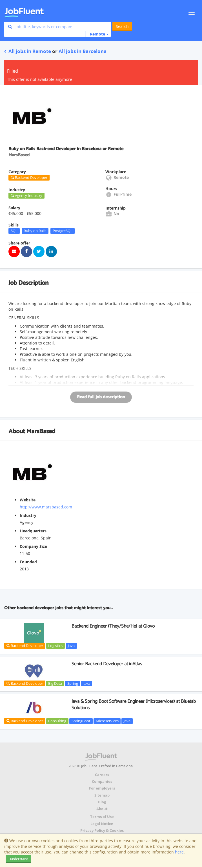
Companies (102, 781)
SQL (14, 230)
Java (71, 645)
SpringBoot (81, 720)
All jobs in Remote (27, 51)
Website (27, 500)
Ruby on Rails (35, 230)
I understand (18, 858)
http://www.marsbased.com (46, 507)
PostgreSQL (62, 230)
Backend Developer (24, 645)
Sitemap (102, 795)
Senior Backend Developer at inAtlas (107, 664)
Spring (72, 683)
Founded (28, 561)
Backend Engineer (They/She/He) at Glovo (113, 626)
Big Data (55, 683)
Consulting (57, 720)
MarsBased (41, 431)
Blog (102, 802)
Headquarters (33, 530)
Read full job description (101, 397)
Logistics (55, 645)
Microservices (107, 720)
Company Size (33, 546)
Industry (28, 515)
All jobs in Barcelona (82, 51)
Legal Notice (101, 823)
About (102, 808)
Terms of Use (102, 816)
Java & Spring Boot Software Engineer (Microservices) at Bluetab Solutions (134, 704)
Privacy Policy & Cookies (102, 830)
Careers (102, 774)
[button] (97, 34)
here (179, 852)
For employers (102, 788)
